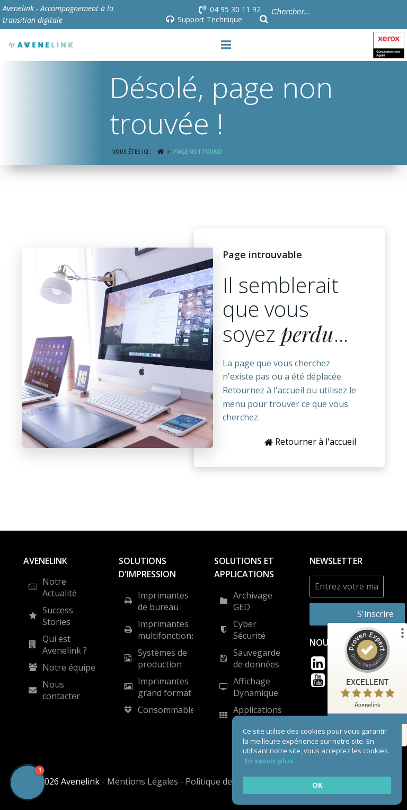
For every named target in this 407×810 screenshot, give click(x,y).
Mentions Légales (142, 781)
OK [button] (317, 785)
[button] (28, 782)
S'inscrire (375, 614)
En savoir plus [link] (268, 760)
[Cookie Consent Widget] (317, 760)
